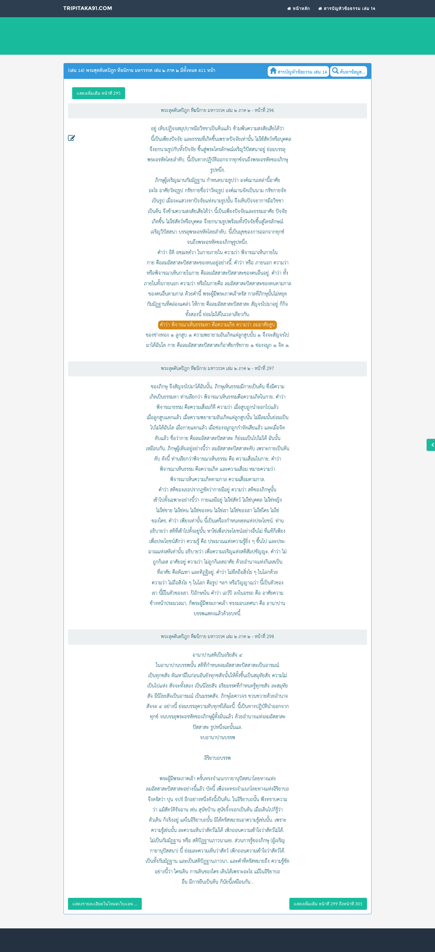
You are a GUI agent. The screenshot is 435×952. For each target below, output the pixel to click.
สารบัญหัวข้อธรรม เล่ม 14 (347, 11)
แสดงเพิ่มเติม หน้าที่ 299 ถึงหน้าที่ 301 (328, 903)
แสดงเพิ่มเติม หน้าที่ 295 (99, 93)
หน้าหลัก (298, 11)
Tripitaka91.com (89, 12)
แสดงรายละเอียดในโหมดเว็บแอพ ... (104, 903)
